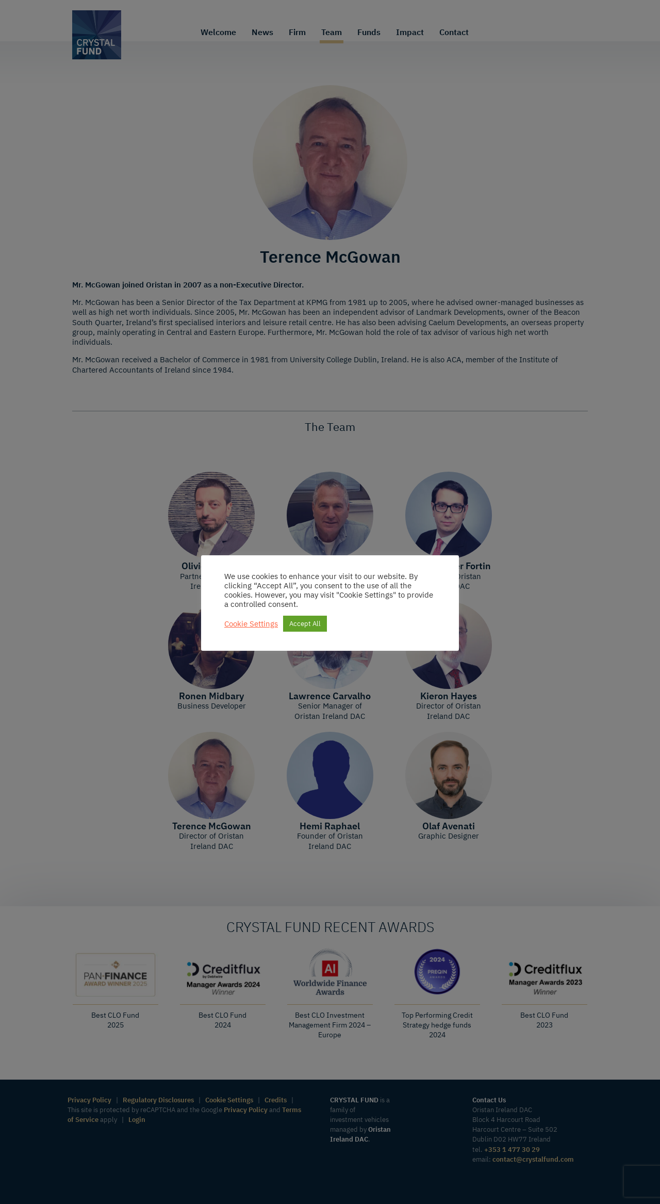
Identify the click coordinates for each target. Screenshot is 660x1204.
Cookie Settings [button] (251, 624)
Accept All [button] (305, 623)
